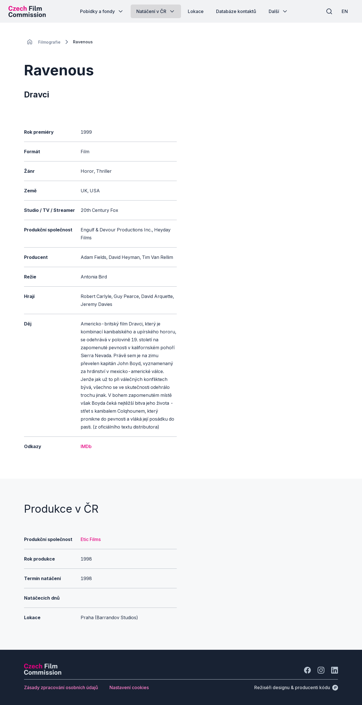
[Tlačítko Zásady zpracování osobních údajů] (61, 687)
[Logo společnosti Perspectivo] (42, 673)
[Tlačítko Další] (278, 11)
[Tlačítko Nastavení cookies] (129, 687)
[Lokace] (49, 42)
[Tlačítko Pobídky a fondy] (102, 11)
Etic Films (91, 539)
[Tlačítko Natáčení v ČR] (156, 11)
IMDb (86, 446)
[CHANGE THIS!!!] (29, 42)
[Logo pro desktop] (27, 11)
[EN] (345, 11)
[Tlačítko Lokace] (195, 11)
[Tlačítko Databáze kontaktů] (236, 11)
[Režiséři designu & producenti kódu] (296, 687)
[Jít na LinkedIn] (334, 670)
